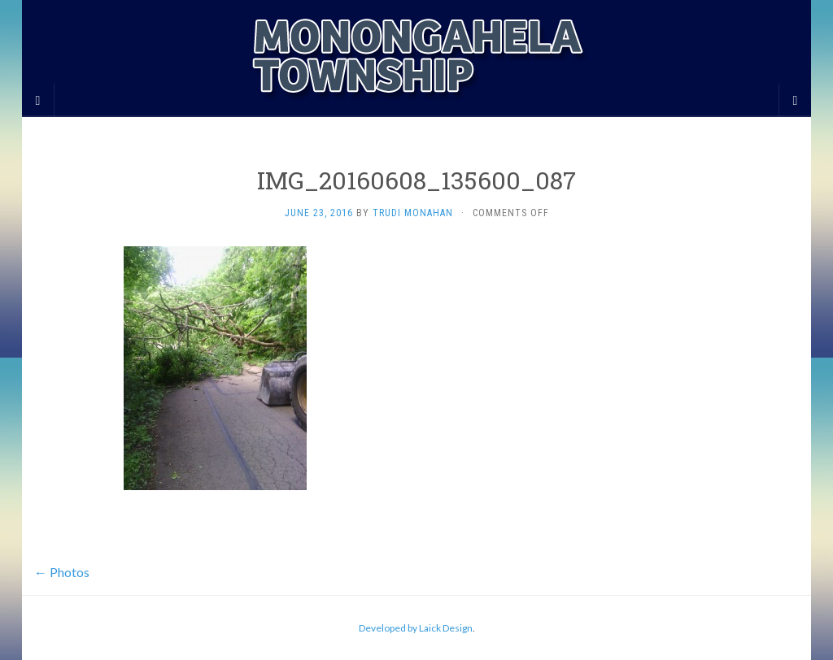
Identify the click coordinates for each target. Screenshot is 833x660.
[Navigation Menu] (794, 100)
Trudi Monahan (413, 213)
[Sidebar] (38, 100)
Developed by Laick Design (416, 628)
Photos (61, 572)
